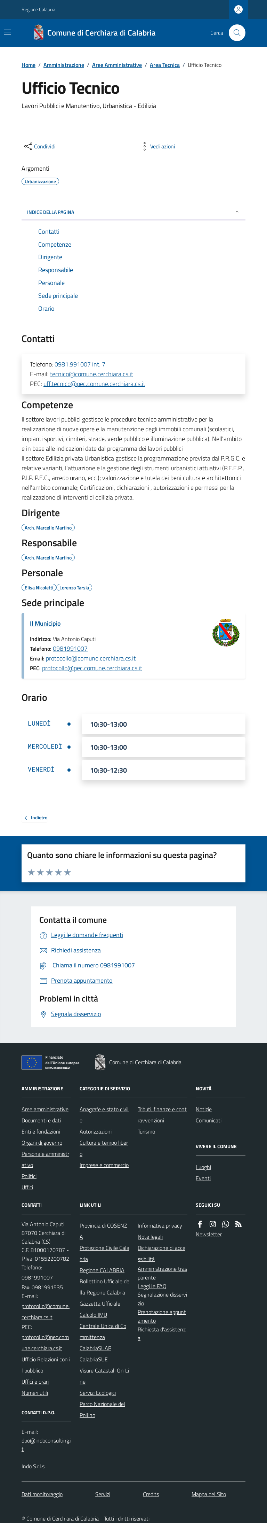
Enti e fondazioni (41, 1131)
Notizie (204, 1109)
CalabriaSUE (94, 1359)
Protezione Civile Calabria (104, 1253)
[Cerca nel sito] (234, 32)
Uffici (27, 1187)
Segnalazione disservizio (162, 1298)
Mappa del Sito (209, 1494)
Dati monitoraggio (42, 1494)
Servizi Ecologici (98, 1393)
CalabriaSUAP (95, 1348)
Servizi (102, 1494)
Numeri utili (35, 1393)
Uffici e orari (35, 1381)
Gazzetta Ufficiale (100, 1303)
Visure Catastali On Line (104, 1376)
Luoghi (203, 1167)
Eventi (203, 1178)
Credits (151, 1494)
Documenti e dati (41, 1120)
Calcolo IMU (93, 1315)
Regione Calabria (38, 9)
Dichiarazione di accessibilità (161, 1253)
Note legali (150, 1236)
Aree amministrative (45, 1109)
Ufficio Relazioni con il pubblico (46, 1365)
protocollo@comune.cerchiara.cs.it (91, 658)
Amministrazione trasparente (162, 1273)
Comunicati (208, 1120)
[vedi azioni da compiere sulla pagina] (157, 146)
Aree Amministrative (117, 65)
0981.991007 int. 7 (80, 364)
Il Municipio (45, 623)
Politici (29, 1176)
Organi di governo (42, 1142)
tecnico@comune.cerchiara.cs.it (91, 374)
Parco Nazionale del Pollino (102, 1409)
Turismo (146, 1131)
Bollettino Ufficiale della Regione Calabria (104, 1287)
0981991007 (70, 648)
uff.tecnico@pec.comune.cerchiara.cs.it (94, 383)
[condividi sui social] (39, 146)
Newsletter (209, 1234)
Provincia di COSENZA (103, 1231)
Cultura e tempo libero (104, 1148)
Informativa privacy (160, 1225)
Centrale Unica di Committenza (103, 1331)
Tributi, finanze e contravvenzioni (162, 1114)
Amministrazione (63, 65)
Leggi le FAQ (152, 1286)
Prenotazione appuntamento (162, 1316)
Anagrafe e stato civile (104, 1114)
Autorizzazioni (96, 1131)
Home (28, 65)
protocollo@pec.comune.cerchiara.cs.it (92, 668)
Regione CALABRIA (102, 1270)
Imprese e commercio (104, 1165)
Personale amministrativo (45, 1159)
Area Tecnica (165, 65)
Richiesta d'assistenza (162, 1333)
